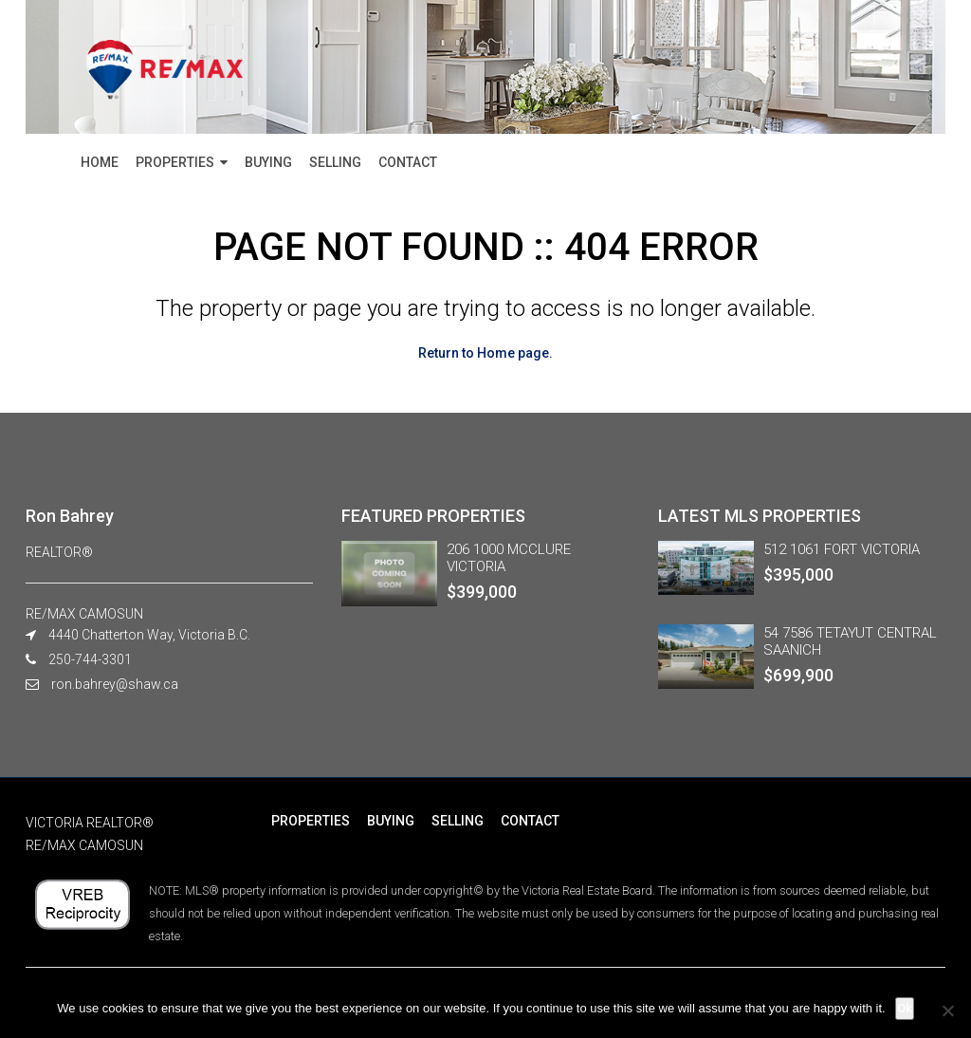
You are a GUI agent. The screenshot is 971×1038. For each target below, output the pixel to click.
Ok (904, 1008)
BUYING (268, 162)
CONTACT (407, 162)
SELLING (335, 162)
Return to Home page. (485, 353)
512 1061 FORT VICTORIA (841, 549)
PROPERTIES (175, 162)
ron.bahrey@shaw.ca (114, 684)
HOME (100, 162)
